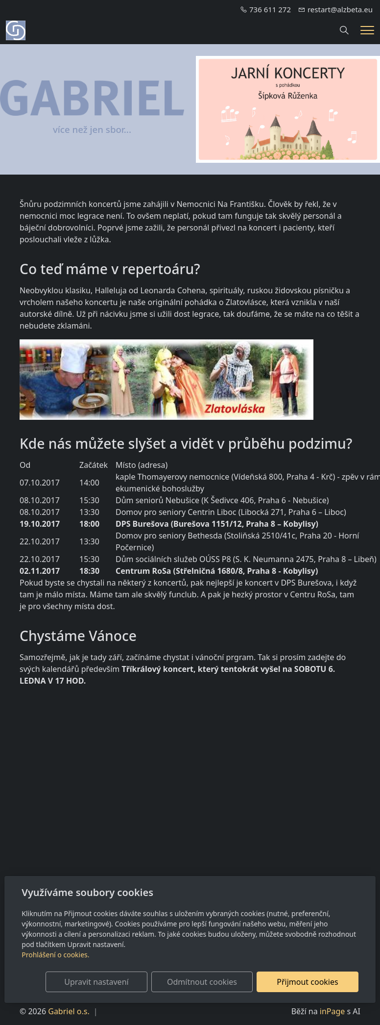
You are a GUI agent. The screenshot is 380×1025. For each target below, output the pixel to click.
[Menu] (367, 30)
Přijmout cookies (311, 981)
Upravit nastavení (115, 981)
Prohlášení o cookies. (55, 954)
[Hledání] (344, 30)
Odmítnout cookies (213, 981)
